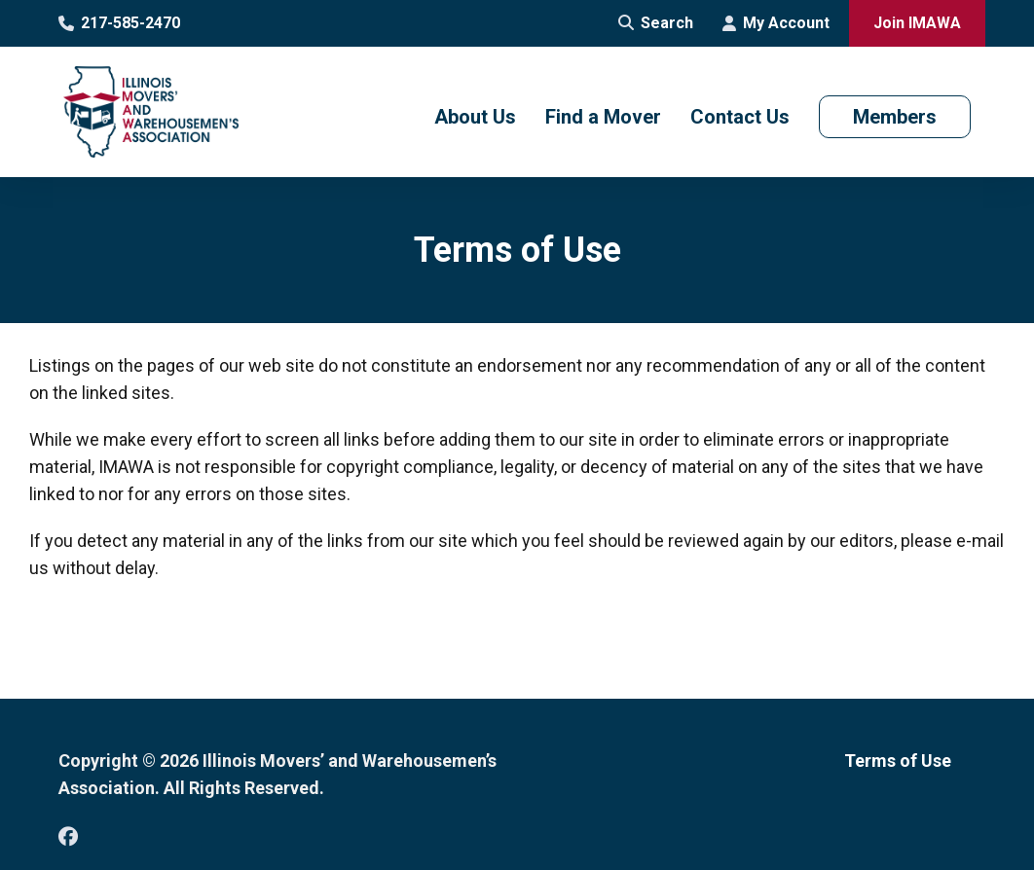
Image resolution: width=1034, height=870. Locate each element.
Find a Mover (603, 116)
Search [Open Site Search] (655, 23)
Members (895, 116)
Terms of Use (897, 760)
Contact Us (740, 116)
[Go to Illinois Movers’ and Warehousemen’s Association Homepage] (151, 112)
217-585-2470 (119, 23)
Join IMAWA (917, 23)
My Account (776, 23)
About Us (475, 116)
